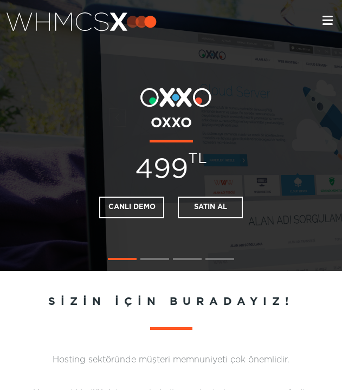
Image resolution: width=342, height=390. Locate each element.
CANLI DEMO (132, 207)
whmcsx (82, 22)
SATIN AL (210, 207)
